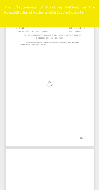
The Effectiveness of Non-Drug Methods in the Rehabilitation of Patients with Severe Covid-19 (49, 9)
